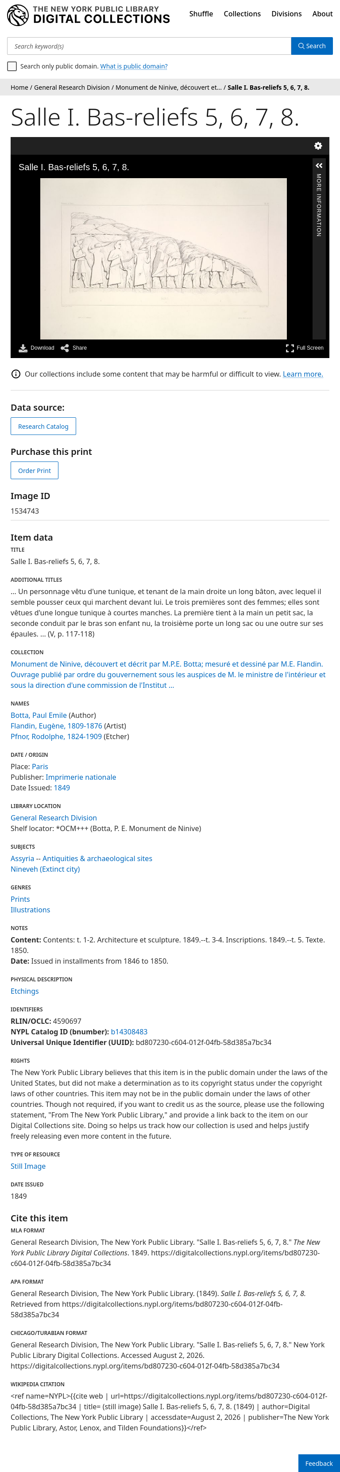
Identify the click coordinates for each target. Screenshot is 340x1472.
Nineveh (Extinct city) (45, 869)
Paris (40, 766)
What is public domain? (134, 66)
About (323, 14)
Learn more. (303, 374)
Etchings (25, 991)
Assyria (22, 858)
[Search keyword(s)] (149, 46)
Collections (242, 14)
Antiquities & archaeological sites (97, 858)
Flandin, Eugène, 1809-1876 (56, 726)
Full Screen (304, 348)
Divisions (286, 14)
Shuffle (201, 14)
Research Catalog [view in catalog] (43, 426)
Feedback (319, 1463)
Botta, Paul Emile (39, 715)
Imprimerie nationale (81, 777)
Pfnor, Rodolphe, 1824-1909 (56, 736)
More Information (319, 177)
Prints (20, 899)
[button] (319, 165)
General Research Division (54, 818)
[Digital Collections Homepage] (88, 15)
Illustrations (30, 910)
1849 (62, 788)
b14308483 (129, 1032)
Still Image (28, 1166)
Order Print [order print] (34, 470)
